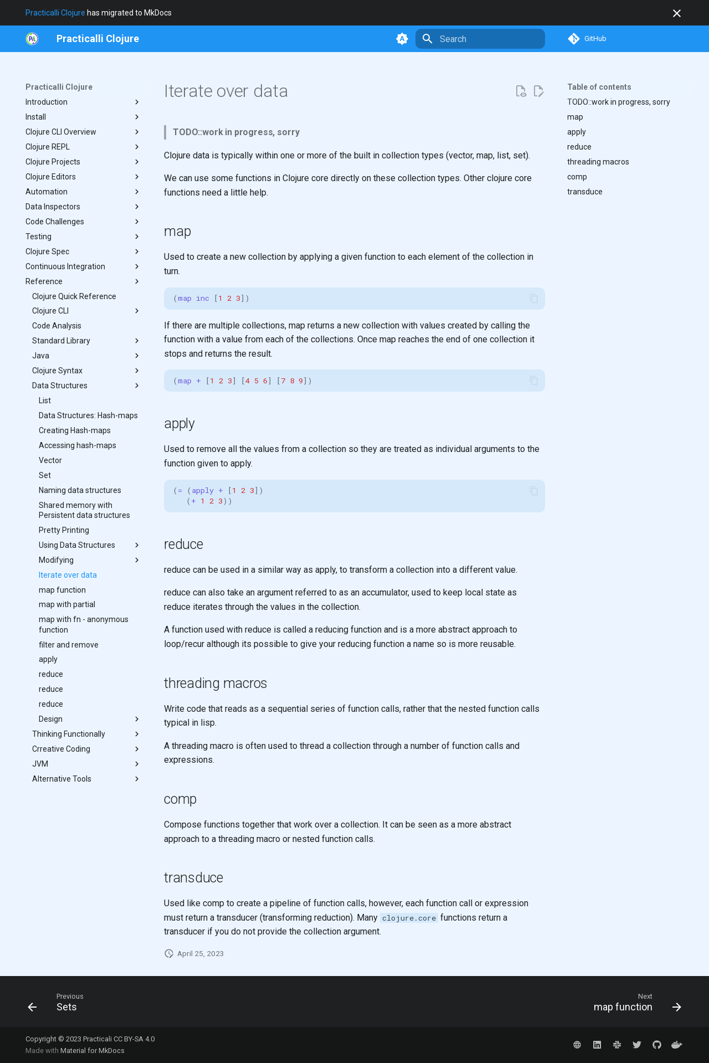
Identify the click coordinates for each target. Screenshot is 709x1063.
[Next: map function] (634, 1004)
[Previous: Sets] (59, 1004)
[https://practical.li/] (32, 39)
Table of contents (599, 87)
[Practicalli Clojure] (97, 38)
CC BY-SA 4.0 (134, 1039)
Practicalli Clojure (55, 12)
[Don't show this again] (677, 13)
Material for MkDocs (92, 1050)
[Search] (480, 39)
